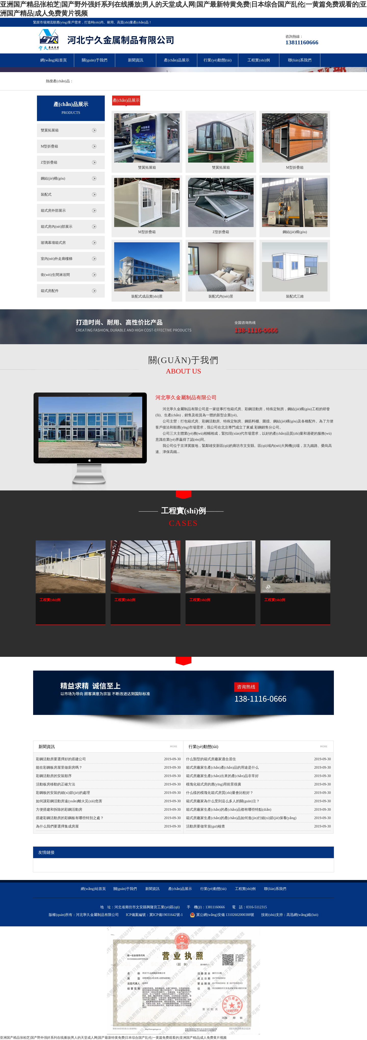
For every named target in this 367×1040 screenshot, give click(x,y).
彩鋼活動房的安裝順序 (54, 776)
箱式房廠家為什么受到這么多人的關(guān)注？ (223, 801)
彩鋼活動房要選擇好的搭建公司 (61, 759)
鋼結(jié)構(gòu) (53, 178)
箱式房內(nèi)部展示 (56, 227)
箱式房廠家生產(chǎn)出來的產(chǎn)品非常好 (222, 776)
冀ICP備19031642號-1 (166, 915)
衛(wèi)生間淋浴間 (55, 275)
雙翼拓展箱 (50, 130)
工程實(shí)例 (258, 60)
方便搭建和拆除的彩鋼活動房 (59, 809)
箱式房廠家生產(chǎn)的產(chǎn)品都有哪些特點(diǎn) (228, 809)
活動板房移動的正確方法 (55, 784)
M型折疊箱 (49, 146)
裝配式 (46, 194)
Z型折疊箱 (49, 162)
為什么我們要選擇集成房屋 (57, 826)
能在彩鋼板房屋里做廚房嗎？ (59, 767)
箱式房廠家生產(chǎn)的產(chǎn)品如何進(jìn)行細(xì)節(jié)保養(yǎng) (241, 818)
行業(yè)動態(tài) (217, 60)
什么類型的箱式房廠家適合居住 (211, 759)
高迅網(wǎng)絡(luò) (302, 915)
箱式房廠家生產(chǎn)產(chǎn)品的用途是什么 (222, 767)
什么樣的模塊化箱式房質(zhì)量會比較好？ (219, 793)
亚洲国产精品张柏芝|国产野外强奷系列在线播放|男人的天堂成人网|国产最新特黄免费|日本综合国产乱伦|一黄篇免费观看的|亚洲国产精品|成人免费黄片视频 (113, 1037)
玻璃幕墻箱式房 (53, 243)
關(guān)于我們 (94, 60)
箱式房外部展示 (53, 210)
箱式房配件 (50, 291)
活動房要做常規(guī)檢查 (205, 826)
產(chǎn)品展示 (176, 60)
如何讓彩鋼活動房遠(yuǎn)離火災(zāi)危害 (69, 801)
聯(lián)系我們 (299, 60)
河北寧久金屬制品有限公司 (186, 397)
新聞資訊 (135, 60)
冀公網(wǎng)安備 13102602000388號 (222, 914)
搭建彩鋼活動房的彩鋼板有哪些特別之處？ (70, 818)
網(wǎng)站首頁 (53, 60)
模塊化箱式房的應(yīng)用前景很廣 (213, 784)
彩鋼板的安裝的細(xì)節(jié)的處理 (63, 793)
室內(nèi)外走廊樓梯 (56, 259)
